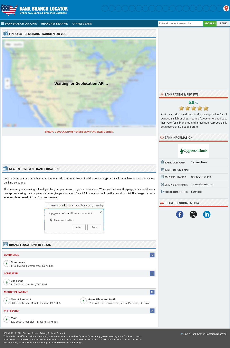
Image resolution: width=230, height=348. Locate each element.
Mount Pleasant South (101, 299)
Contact (61, 333)
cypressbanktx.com (202, 184)
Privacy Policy (47, 333)
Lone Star (17, 280)
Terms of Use (30, 333)
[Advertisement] (79, 151)
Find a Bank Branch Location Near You (205, 334)
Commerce (18, 262)
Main (14, 318)
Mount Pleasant (21, 299)
